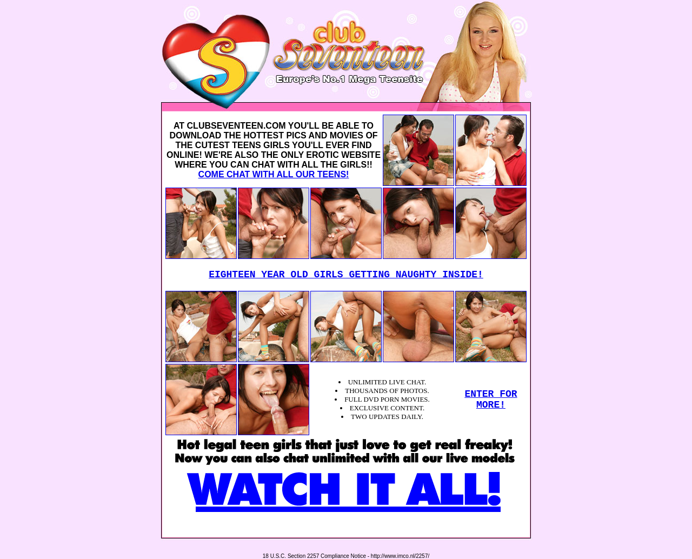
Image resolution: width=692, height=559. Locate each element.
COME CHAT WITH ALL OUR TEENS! (273, 174)
